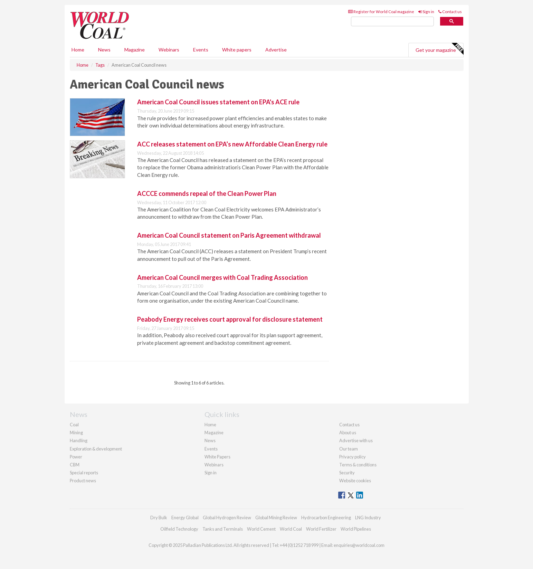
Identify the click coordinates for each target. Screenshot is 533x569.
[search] (392, 22)
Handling (78, 440)
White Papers (217, 456)
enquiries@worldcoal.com (359, 545)
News (210, 440)
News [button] (104, 50)
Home (78, 50)
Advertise (276, 50)
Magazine (134, 50)
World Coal (291, 529)
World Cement (261, 529)
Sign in (426, 11)
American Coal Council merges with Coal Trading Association (222, 277)
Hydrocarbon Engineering (326, 517)
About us (347, 432)
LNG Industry (368, 517)
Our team (348, 449)
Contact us (450, 11)
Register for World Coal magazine (381, 11)
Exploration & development (96, 449)
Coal (74, 424)
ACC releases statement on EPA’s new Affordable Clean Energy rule (232, 144)
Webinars (169, 50)
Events (200, 50)
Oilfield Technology (179, 529)
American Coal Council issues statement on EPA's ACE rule (218, 102)
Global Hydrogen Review (227, 517)
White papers (236, 50)
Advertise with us (356, 440)
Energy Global (185, 517)
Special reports (84, 472)
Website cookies (355, 480)
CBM (74, 464)
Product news (83, 480)
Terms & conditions (358, 464)
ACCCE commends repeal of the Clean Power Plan (206, 193)
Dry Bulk (158, 517)
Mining (76, 432)
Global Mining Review (276, 517)
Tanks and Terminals (222, 529)
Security (347, 472)
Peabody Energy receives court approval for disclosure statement (230, 319)
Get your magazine (439, 49)
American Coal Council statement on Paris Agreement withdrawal (229, 235)
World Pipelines (356, 529)
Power (76, 456)
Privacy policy (352, 456)
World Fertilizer (321, 529)
